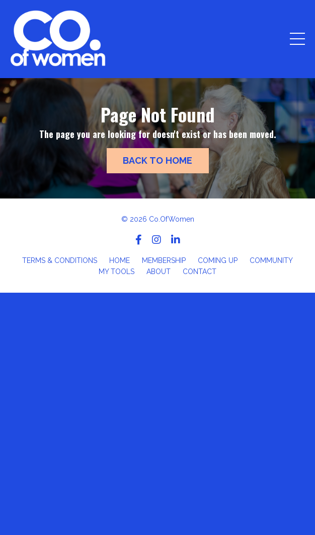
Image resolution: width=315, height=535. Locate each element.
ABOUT (158, 272)
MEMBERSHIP (164, 260)
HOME (119, 260)
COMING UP (218, 260)
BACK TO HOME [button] (158, 160)
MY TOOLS (116, 272)
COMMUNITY (271, 260)
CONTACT (199, 272)
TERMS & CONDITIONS (59, 260)
